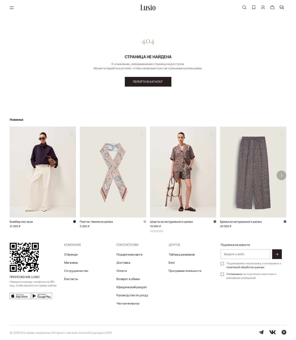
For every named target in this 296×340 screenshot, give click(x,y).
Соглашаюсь (234, 274)
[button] (281, 175)
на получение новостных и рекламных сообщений (251, 275)
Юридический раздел (131, 287)
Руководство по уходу (132, 295)
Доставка (123, 262)
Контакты (71, 279)
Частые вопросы (127, 303)
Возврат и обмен (128, 279)
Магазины (71, 262)
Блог (172, 262)
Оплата (121, 271)
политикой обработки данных (245, 267)
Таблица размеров (182, 254)
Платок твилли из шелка (96, 221)
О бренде (71, 254)
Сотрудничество (76, 271)
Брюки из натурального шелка (241, 221)
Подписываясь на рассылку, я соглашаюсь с (254, 265)
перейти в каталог (148, 81)
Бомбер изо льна (21, 221)
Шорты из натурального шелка (171, 221)
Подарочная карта (129, 254)
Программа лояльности (185, 271)
